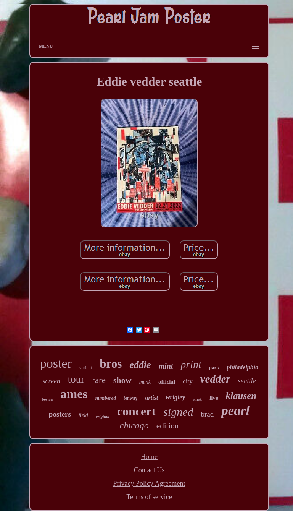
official (166, 382)
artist (151, 397)
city (188, 381)
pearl (235, 410)
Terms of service (149, 497)
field (83, 415)
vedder (215, 379)
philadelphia (243, 367)
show (122, 380)
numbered (105, 398)
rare (99, 380)
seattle (247, 381)
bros (111, 363)
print (190, 364)
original (102, 416)
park (214, 367)
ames (73, 394)
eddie (140, 364)
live (213, 398)
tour (76, 379)
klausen (241, 396)
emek (197, 399)
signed (178, 412)
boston (47, 399)
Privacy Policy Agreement (149, 483)
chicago (134, 425)
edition (167, 425)
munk (145, 382)
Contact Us (149, 470)
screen (51, 381)
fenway (131, 398)
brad (207, 414)
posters (60, 414)
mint (166, 366)
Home (149, 457)
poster (56, 363)
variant (85, 367)
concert (136, 411)
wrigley (175, 397)
